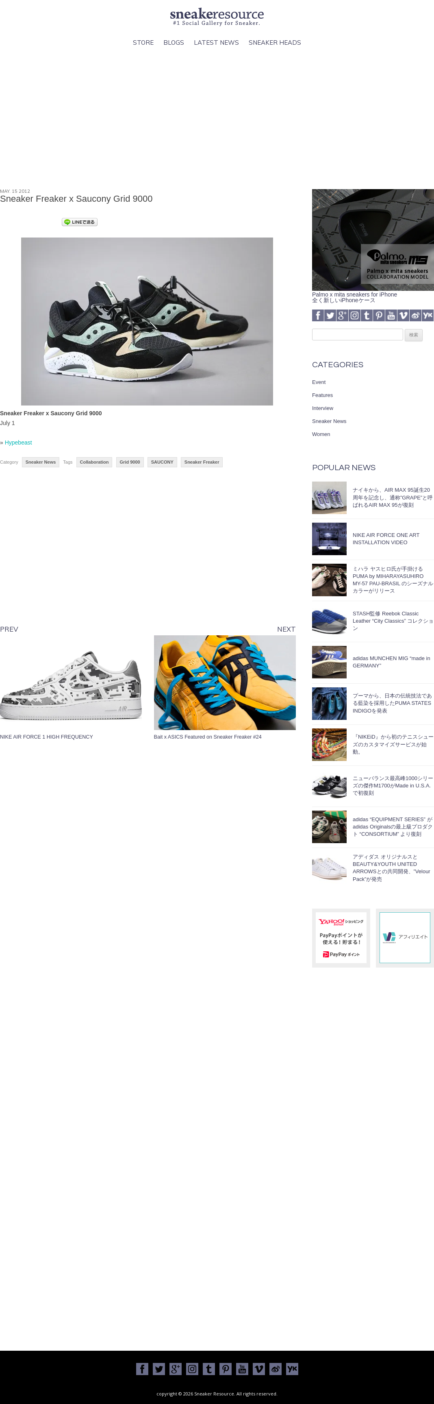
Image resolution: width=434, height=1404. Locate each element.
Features (322, 395)
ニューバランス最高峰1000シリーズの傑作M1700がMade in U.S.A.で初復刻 (393, 785)
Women (321, 434)
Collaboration (94, 462)
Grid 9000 (130, 462)
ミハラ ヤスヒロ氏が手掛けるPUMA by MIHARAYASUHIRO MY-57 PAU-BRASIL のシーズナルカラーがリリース (393, 580)
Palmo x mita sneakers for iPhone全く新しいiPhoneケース (373, 294)
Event (319, 382)
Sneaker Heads (275, 42)
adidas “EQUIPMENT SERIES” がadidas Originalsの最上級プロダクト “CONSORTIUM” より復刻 (393, 826)
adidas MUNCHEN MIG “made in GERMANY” (391, 662)
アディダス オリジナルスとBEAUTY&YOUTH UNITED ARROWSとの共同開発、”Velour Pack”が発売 (391, 868)
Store (143, 42)
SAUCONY (162, 462)
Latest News (216, 42)
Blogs (173, 42)
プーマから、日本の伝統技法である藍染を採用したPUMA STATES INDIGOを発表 (392, 703)
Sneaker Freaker (201, 462)
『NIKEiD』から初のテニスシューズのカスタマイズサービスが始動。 (393, 744)
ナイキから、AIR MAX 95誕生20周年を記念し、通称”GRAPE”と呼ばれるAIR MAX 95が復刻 (393, 497)
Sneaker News (41, 462)
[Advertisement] (217, 118)
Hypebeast (18, 442)
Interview (322, 408)
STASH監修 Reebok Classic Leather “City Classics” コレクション (393, 620)
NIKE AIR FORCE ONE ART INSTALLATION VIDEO (386, 538)
